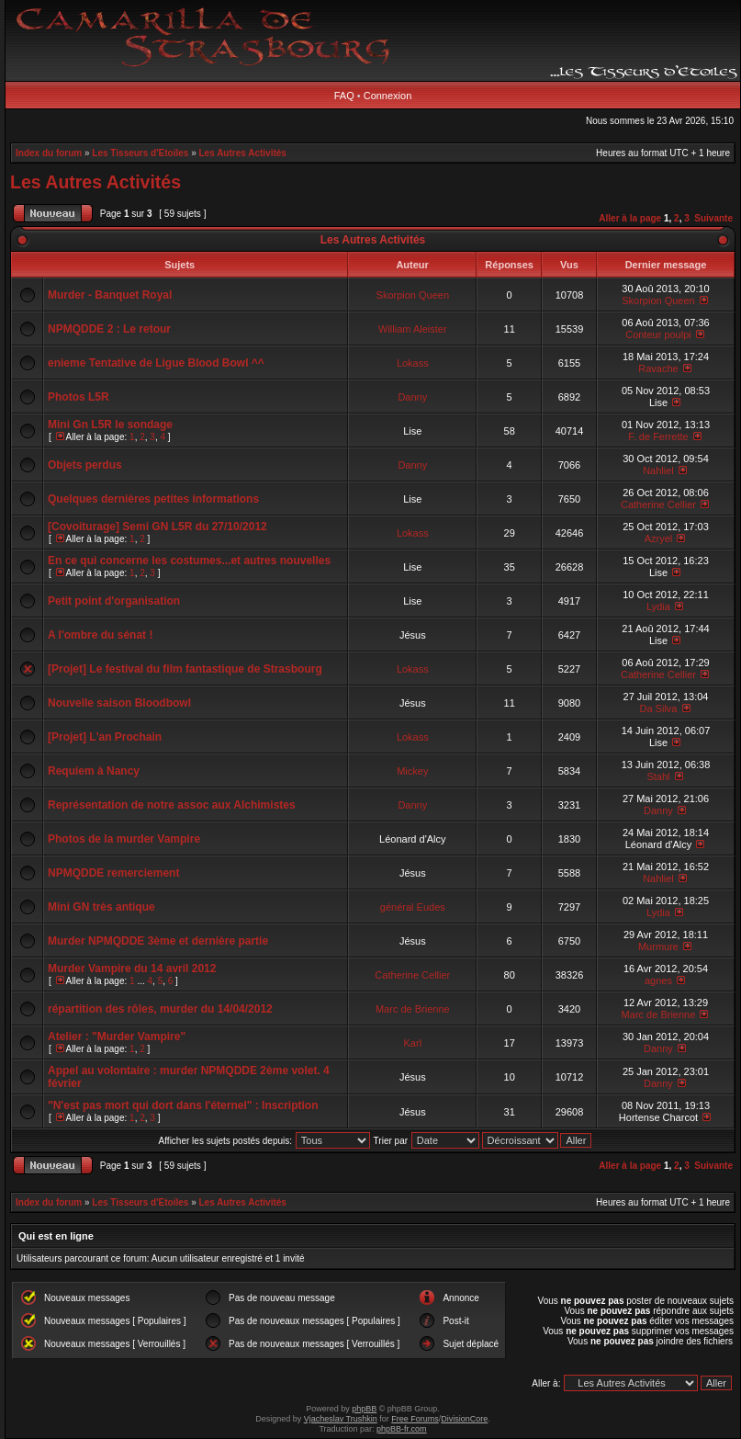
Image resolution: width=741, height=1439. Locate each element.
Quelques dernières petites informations (153, 499)
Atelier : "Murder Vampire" (116, 1036)
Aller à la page (630, 218)
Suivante (713, 218)
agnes (658, 980)
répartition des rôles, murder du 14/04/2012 (160, 1009)
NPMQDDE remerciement (113, 873)
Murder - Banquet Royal (110, 295)
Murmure (658, 946)
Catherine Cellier (658, 504)
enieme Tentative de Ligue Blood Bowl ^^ (156, 363)
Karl (413, 1042)
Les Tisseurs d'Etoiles (140, 153)
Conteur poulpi (658, 334)
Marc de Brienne (413, 1008)
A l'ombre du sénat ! (100, 635)
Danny (412, 396)
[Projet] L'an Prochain (105, 737)
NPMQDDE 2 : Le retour (109, 329)
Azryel (659, 538)
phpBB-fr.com (401, 1428)
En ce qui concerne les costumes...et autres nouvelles (189, 560)
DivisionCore (464, 1418)
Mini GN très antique (101, 907)
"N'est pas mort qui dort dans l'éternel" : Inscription (183, 1105)
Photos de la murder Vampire (124, 839)
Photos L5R (78, 397)
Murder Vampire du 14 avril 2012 (132, 968)
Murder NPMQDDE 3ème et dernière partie (158, 941)
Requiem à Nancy (94, 771)
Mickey (412, 770)
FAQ (344, 95)
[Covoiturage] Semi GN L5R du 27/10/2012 (157, 526)
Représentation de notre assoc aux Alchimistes (172, 805)
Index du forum (49, 153)
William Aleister (412, 328)
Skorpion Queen (413, 294)
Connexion (388, 95)
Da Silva (658, 708)
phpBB (364, 1408)
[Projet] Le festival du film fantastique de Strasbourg (185, 669)
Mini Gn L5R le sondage (110, 424)
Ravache (658, 368)
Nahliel (658, 470)
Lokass (413, 362)
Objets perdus (85, 465)
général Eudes (412, 906)
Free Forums (415, 1418)
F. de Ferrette (658, 436)
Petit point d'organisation (114, 601)
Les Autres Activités (242, 153)
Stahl (657, 776)
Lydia (658, 606)
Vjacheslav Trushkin (340, 1418)
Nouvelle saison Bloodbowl (119, 703)
